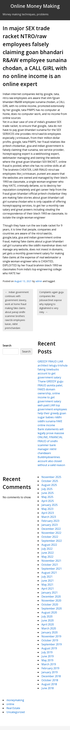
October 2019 (49, 640)
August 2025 (49, 485)
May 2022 (47, 556)
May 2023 (47, 509)
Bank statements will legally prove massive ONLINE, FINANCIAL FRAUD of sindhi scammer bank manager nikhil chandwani (51, 441)
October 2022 (49, 537)
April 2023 (47, 513)
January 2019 (49, 672)
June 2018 (47, 688)
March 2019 (48, 664)
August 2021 (49, 572)
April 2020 (47, 624)
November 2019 (51, 636)
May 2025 (47, 497)
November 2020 (51, 600)
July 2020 (46, 616)
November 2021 (51, 560)
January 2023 (49, 525)
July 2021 (46, 576)
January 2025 (49, 505)
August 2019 (49, 648)
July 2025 (46, 489)
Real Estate (13, 708)
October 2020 (49, 604)
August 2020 (49, 612)
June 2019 (47, 656)
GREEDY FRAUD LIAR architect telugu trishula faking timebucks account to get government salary (52, 369)
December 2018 (51, 676)
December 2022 (51, 529)
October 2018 (49, 680)
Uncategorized (15, 712)
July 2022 (46, 549)
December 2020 (51, 596)
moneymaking (15, 700)
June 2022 (47, 553)
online (10, 704)
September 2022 (51, 541)
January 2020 (49, 632)
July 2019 (46, 652)
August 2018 (49, 684)
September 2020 (51, 608)
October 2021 (49, 564)
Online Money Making (35, 6)
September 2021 (51, 568)
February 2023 (50, 521)
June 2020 (47, 620)
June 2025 (47, 493)
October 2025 (49, 481)
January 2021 (49, 592)
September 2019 (51, 644)
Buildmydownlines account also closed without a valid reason (51, 461)
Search (7, 345)
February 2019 (50, 668)
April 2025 (47, 501)
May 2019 (47, 660)
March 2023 (48, 517)
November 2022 (51, 533)
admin (38, 281)
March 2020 (48, 628)
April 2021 (47, 588)
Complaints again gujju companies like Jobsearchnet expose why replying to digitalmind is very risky (51, 302)
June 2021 (47, 580)
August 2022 (49, 545)
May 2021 (47, 584)
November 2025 (51, 477)
